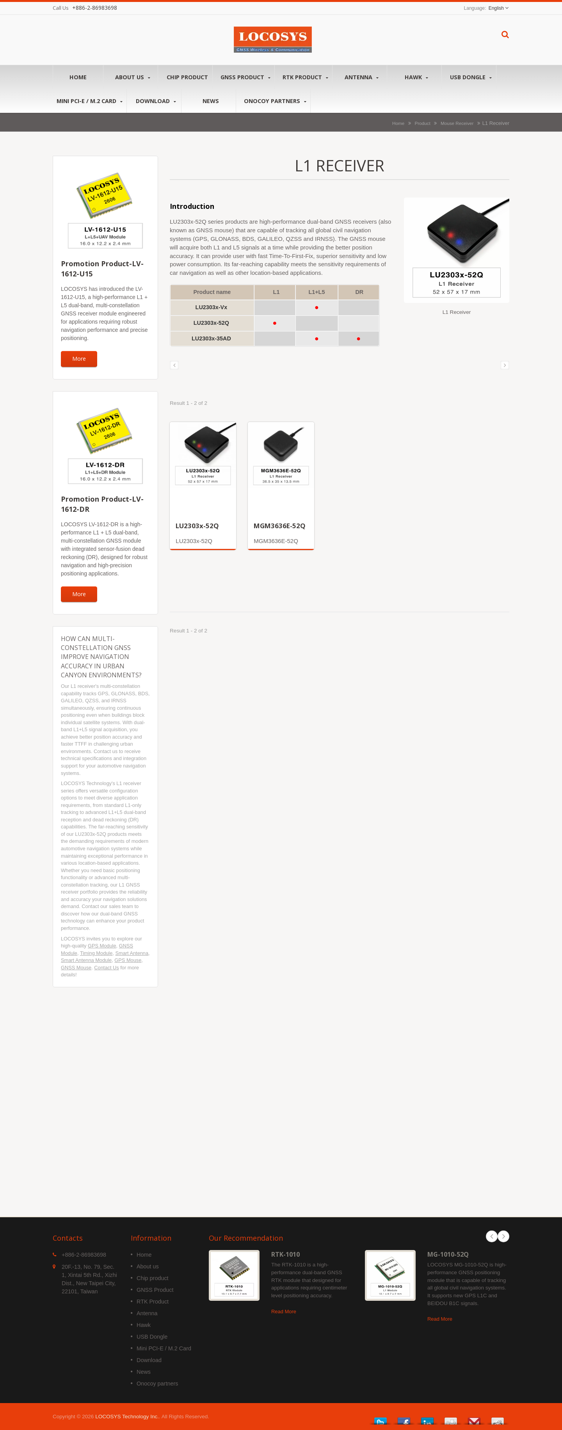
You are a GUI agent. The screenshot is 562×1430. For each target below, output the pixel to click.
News (210, 100)
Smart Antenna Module (86, 960)
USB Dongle (471, 77)
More (79, 358)
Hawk (416, 77)
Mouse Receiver (457, 123)
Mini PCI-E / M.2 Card (89, 101)
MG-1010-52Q (448, 1254)
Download (156, 101)
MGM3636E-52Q (280, 525)
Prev (492, 1236)
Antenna (361, 77)
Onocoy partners (275, 101)
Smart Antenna (131, 953)
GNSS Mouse (76, 968)
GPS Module (102, 946)
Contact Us (106, 968)
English (496, 8)
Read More (283, 1311)
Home (78, 77)
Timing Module (96, 953)
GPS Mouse (127, 960)
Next (503, 1236)
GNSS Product (245, 77)
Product (422, 123)
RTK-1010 (285, 1254)
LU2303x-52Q (197, 525)
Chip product (187, 77)
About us (132, 77)
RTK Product (305, 77)
